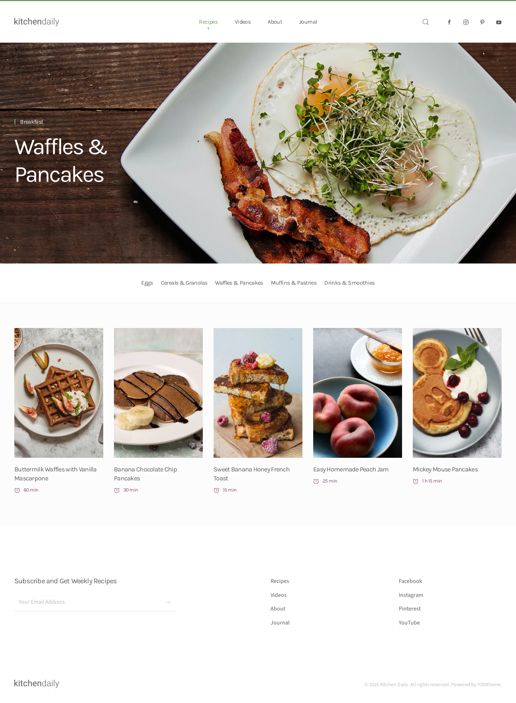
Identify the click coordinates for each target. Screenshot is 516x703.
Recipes (280, 581)
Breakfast (31, 121)
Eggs (147, 282)
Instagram (411, 595)
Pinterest (410, 609)
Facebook (410, 581)
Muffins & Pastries (293, 282)
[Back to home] (36, 22)
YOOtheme (489, 684)
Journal (308, 21)
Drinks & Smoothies (349, 282)
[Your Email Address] (95, 602)
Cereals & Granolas (184, 282)
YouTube (409, 623)
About (275, 21)
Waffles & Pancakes (60, 160)
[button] (425, 22)
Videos (242, 21)
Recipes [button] (208, 21)
